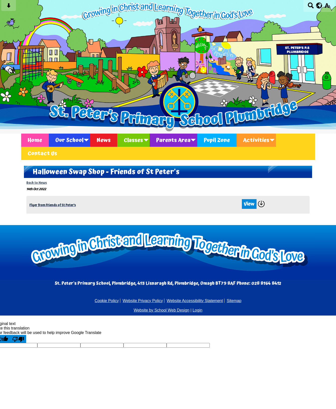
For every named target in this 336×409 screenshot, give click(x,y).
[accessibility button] (327, 7)
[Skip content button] (8, 7)
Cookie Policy (107, 301)
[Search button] (310, 7)
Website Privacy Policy (143, 301)
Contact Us (42, 153)
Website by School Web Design (162, 310)
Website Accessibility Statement (195, 301)
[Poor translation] (18, 339)
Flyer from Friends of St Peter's (52, 205)
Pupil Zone (217, 140)
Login (197, 310)
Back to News (36, 182)
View (249, 204)
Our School (69, 140)
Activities (256, 140)
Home (35, 140)
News (104, 140)
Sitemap (234, 301)
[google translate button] (319, 5)
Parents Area (173, 140)
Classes (133, 140)
